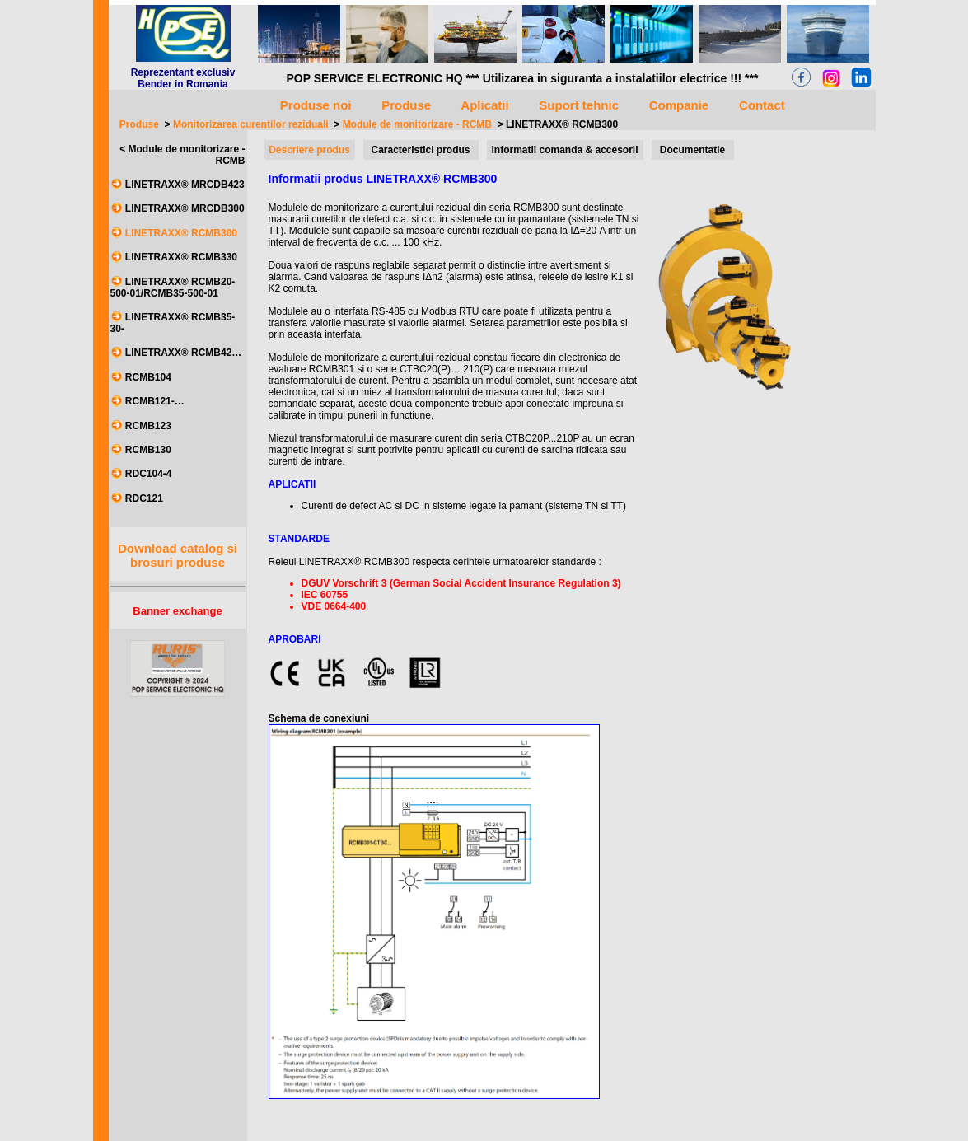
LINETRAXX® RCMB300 (562, 124)
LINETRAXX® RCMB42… (183, 353)
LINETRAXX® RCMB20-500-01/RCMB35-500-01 (173, 287)
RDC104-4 (148, 474)
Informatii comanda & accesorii (564, 150)
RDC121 (144, 498)
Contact (762, 105)
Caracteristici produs (420, 150)
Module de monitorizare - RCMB (417, 124)
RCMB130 (148, 450)
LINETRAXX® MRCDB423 (185, 184)
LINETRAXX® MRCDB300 (185, 209)
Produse (139, 124)
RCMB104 (148, 377)
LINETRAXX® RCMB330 (181, 258)
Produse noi (316, 105)
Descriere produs (309, 150)
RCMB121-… (155, 402)
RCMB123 (148, 426)
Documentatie (692, 150)
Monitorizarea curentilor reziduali (251, 124)
